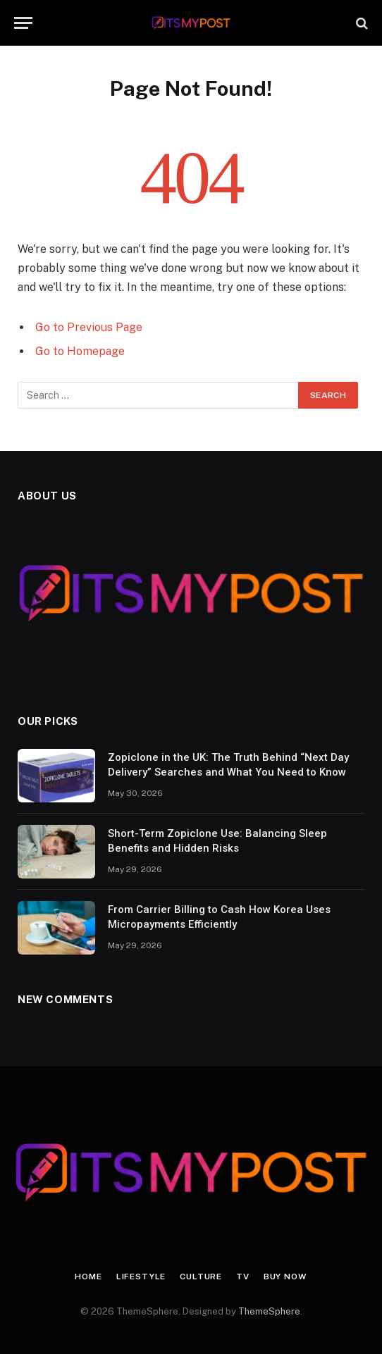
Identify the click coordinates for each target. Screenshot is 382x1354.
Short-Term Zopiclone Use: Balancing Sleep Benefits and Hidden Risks (217, 841)
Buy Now (285, 1276)
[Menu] (23, 23)
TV (242, 1276)
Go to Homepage (80, 351)
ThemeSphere (269, 1311)
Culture (201, 1276)
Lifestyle (141, 1276)
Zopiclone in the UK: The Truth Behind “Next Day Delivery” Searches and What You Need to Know (228, 764)
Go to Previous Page (88, 327)
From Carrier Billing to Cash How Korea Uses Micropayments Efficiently (219, 917)
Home (88, 1276)
